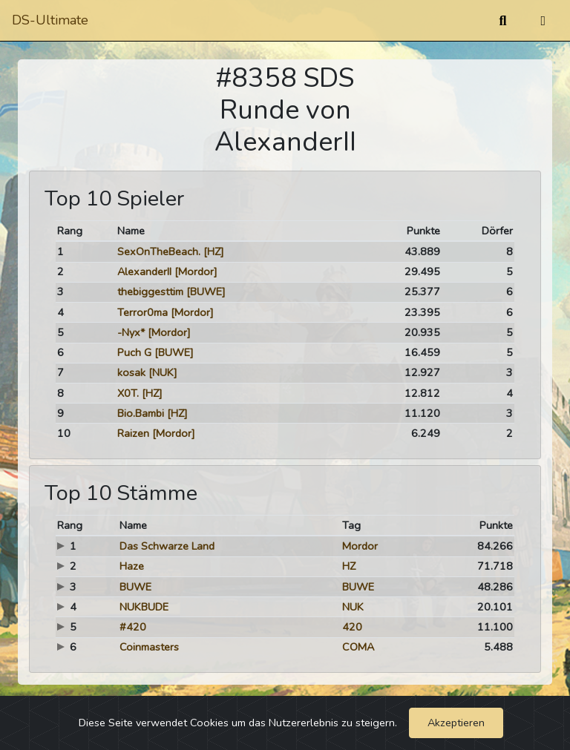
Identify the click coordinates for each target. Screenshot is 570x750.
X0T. (128, 393)
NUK (353, 606)
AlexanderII (144, 271)
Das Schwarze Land (166, 546)
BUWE (135, 586)
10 (64, 433)
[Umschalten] (543, 20)
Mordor (360, 546)
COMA (358, 646)
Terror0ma (142, 312)
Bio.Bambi (140, 413)
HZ (349, 566)
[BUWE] (206, 291)
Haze (131, 566)
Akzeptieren (456, 722)
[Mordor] (195, 271)
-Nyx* (131, 332)
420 (352, 626)
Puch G (134, 352)
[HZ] (213, 251)
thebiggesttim (150, 291)
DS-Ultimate (50, 20)
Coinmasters (149, 646)
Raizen (133, 433)
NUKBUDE (143, 606)
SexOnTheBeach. (158, 251)
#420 (132, 626)
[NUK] (162, 372)
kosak (131, 372)
